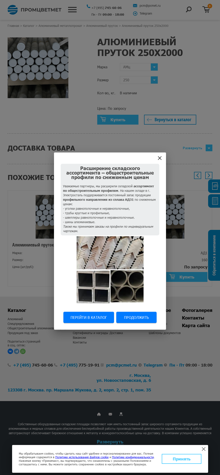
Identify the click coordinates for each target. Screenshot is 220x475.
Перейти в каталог (89, 317)
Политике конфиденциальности (133, 457)
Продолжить (136, 317)
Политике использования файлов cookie (82, 457)
